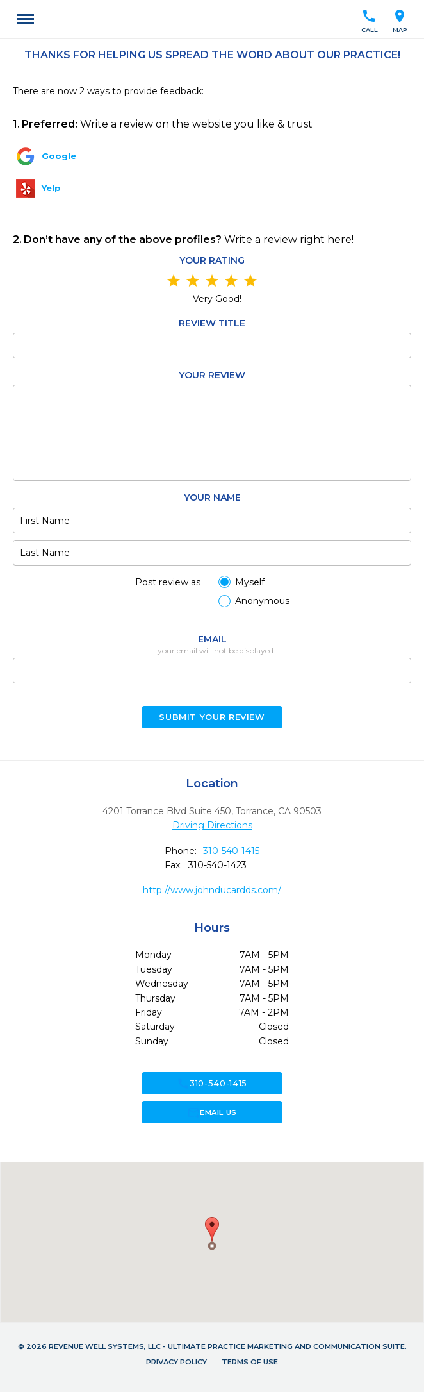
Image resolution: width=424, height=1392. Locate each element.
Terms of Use (250, 1361)
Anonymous (262, 601)
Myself (250, 582)
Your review (212, 375)
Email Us (211, 1112)
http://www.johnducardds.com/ (212, 890)
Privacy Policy (176, 1361)
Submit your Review (212, 717)
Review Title (212, 323)
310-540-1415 (231, 851)
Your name (212, 497)
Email (212, 639)
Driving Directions (212, 825)
